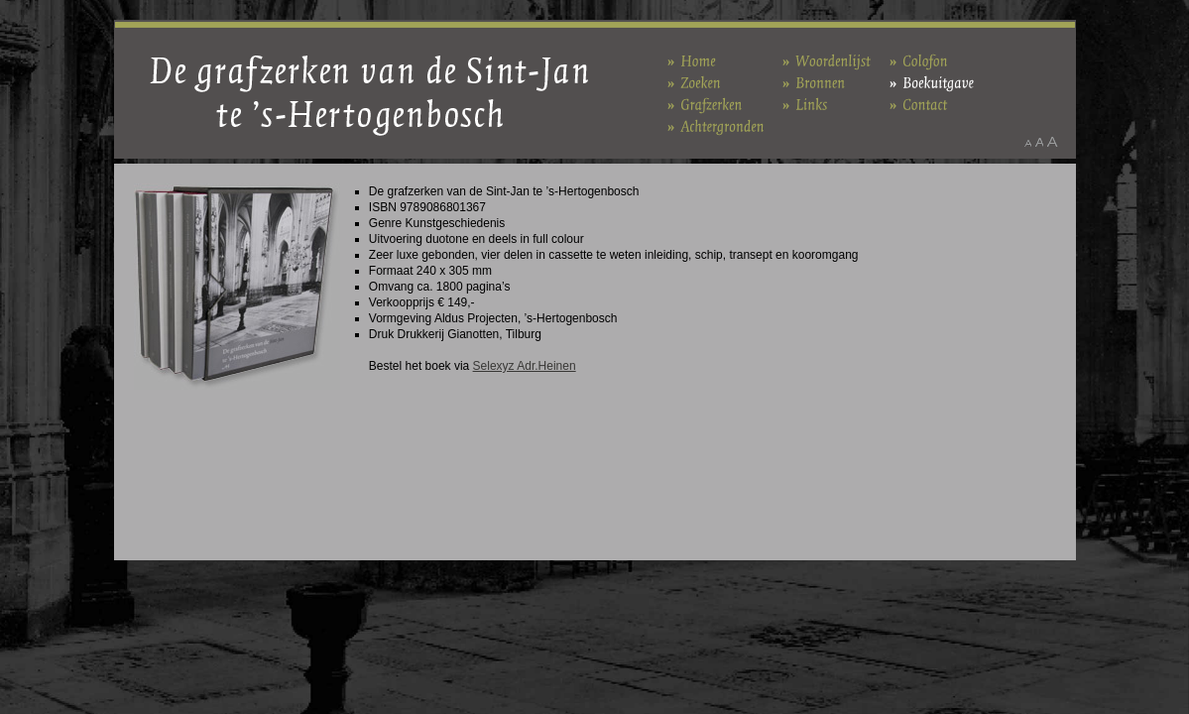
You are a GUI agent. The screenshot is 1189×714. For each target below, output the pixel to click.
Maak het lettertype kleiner (1027, 142)
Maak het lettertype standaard (1039, 142)
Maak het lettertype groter (1052, 142)
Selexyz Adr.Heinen (524, 366)
